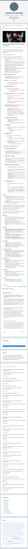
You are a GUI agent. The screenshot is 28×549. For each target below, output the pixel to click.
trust (23, 543)
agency (7, 522)
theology (19, 543)
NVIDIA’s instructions (16, 129)
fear (16, 528)
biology (15, 524)
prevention (20, 536)
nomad (17, 534)
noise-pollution (13, 534)
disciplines (18, 526)
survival (4, 543)
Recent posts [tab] (6, 366)
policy (12, 536)
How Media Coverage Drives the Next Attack (14, 409)
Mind (5, 503)
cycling (22, 525)
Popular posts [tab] (13, 366)
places (4, 536)
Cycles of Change (14, 13)
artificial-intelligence (13, 522)
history (21, 529)
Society (5, 509)
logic (23, 532)
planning (6, 536)
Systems (5, 510)
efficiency (7, 528)
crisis (18, 525)
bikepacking (12, 524)
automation (18, 522)
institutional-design (5, 532)
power (18, 536)
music (22, 533)
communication (10, 525)
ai (8, 522)
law (15, 532)
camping (21, 524)
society (10, 542)
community (15, 525)
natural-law (7, 534)
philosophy (23, 534)
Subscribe (14, 346)
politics (14, 536)
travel (21, 543)
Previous (23, 331)
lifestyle (21, 532)
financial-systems (22, 528)
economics (23, 526)
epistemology (11, 528)
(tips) (17, 359)
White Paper (5, 284)
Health (5, 501)
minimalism (12, 533)
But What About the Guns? (9, 385)
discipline (15, 526)
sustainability (7, 543)
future (7, 529)
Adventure (6, 499)
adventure (4, 522)
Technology (11, 288)
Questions (6, 288)
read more (21, 304)
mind (10, 533)
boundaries (18, 524)
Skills (5, 507)
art (9, 522)
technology (15, 543)
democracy (9, 526)
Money (5, 505)
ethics (14, 528)
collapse (7, 525)
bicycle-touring (5, 524)
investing (13, 532)
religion (4, 539)
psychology (5, 538)
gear (9, 529)
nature (10, 534)
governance (12, 529)
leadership (18, 532)
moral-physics (19, 533)
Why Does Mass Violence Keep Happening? (14, 469)
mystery (4, 534)
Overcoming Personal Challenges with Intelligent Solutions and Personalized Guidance (13, 296)
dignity (12, 526)
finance (18, 528)
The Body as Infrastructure (9, 378)
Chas (20, 47)
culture (20, 525)
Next (4, 331)
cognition (4, 525)
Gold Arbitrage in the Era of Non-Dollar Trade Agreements (13, 308)
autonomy (21, 522)
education (4, 528)
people (20, 534)
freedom (4, 529)
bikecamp (8, 524)
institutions (10, 532)
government (16, 529)
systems (11, 543)
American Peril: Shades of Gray (10, 477)
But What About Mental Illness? (10, 393)
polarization (9, 536)
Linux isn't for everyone (9, 320)
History (5, 502)
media (3, 533)
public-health (10, 538)
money (16, 533)
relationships (22, 538)
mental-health (7, 533)
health (19, 529)
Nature (5, 506)
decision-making (5, 526)
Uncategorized (15, 47)
